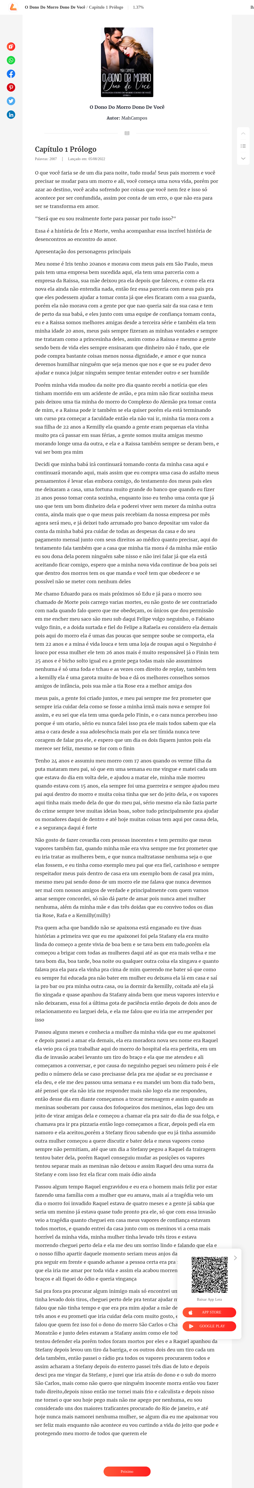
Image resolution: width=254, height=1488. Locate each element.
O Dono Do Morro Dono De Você (55, 7)
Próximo (127, 1472)
